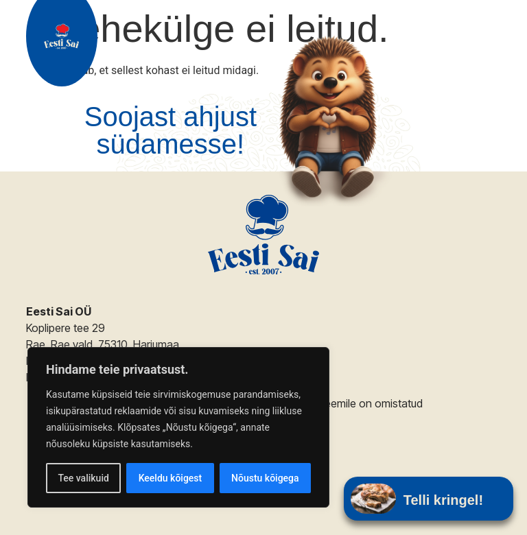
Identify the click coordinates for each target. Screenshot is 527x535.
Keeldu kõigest (170, 478)
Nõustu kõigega (265, 478)
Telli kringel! (443, 500)
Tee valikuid (83, 478)
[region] (178, 427)
